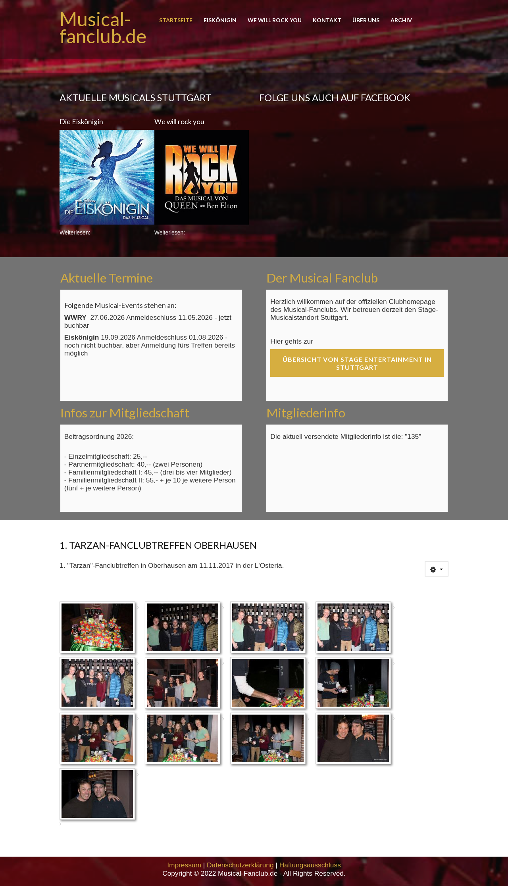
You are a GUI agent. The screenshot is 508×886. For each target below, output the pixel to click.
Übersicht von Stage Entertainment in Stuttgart (357, 363)
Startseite (175, 20)
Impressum (184, 865)
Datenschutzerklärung (240, 865)
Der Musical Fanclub (322, 277)
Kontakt (327, 20)
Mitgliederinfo (305, 412)
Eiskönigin (220, 20)
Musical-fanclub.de (103, 27)
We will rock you (275, 20)
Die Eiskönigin (81, 121)
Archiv (401, 20)
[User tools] (436, 569)
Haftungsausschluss (310, 865)
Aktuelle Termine (106, 277)
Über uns (365, 20)
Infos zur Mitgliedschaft (124, 412)
